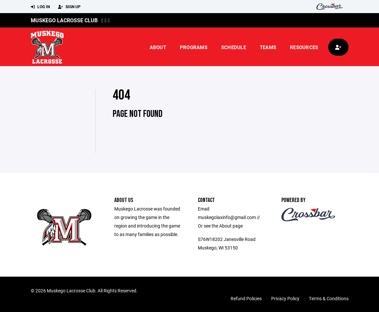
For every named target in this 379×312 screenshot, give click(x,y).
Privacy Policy (285, 298)
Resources (304, 47)
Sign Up (69, 7)
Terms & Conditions (329, 298)
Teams (268, 47)
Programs (193, 47)
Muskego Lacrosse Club (64, 20)
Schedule (233, 47)
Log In (40, 7)
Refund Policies (246, 298)
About (158, 47)
